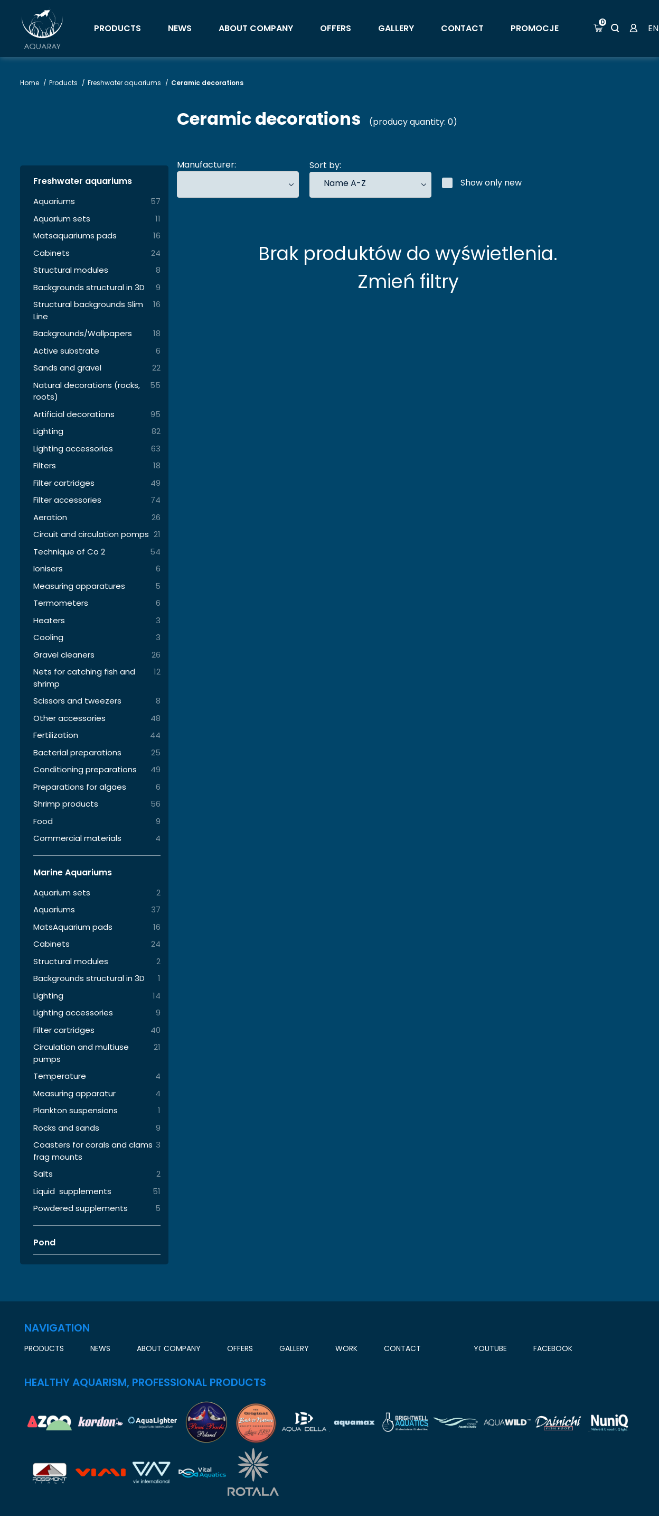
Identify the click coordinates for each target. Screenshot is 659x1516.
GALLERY (396, 28)
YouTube (490, 1348)
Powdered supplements (80, 1208)
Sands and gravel (67, 367)
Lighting (48, 431)
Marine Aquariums (72, 872)
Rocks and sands (66, 1127)
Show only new (482, 183)
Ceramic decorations (207, 82)
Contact (462, 28)
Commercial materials (77, 838)
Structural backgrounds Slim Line (88, 310)
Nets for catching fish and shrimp (84, 677)
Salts (43, 1173)
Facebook (552, 1348)
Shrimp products (65, 803)
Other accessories (69, 718)
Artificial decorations (74, 414)
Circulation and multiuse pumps (81, 1053)
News (180, 28)
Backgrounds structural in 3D (89, 287)
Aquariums (54, 201)
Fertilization (55, 735)
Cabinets (51, 252)
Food (43, 821)
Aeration (50, 517)
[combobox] (238, 184)
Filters (44, 465)
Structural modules (70, 269)
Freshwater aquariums (125, 82)
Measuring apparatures (79, 585)
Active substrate (66, 350)
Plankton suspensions (75, 1110)
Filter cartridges (64, 482)
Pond (44, 1242)
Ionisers (48, 568)
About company (256, 28)
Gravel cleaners (64, 654)
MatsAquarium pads (72, 926)
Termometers (60, 602)
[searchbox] (193, 184)
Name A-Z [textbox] (345, 183)
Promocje (535, 28)
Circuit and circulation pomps (91, 534)
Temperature (59, 1075)
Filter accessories (67, 499)
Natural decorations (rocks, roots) (86, 391)
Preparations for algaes (79, 786)
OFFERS (335, 28)
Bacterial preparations (77, 752)
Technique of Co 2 (69, 551)
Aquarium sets (61, 218)
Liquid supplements (72, 1191)
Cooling (48, 637)
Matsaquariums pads (75, 235)
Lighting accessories (73, 448)
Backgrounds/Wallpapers (82, 333)
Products (117, 28)
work (346, 1348)
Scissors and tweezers (77, 700)
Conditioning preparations (85, 769)
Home (30, 82)
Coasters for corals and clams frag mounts (93, 1150)
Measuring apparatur (74, 1093)
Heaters (49, 620)
